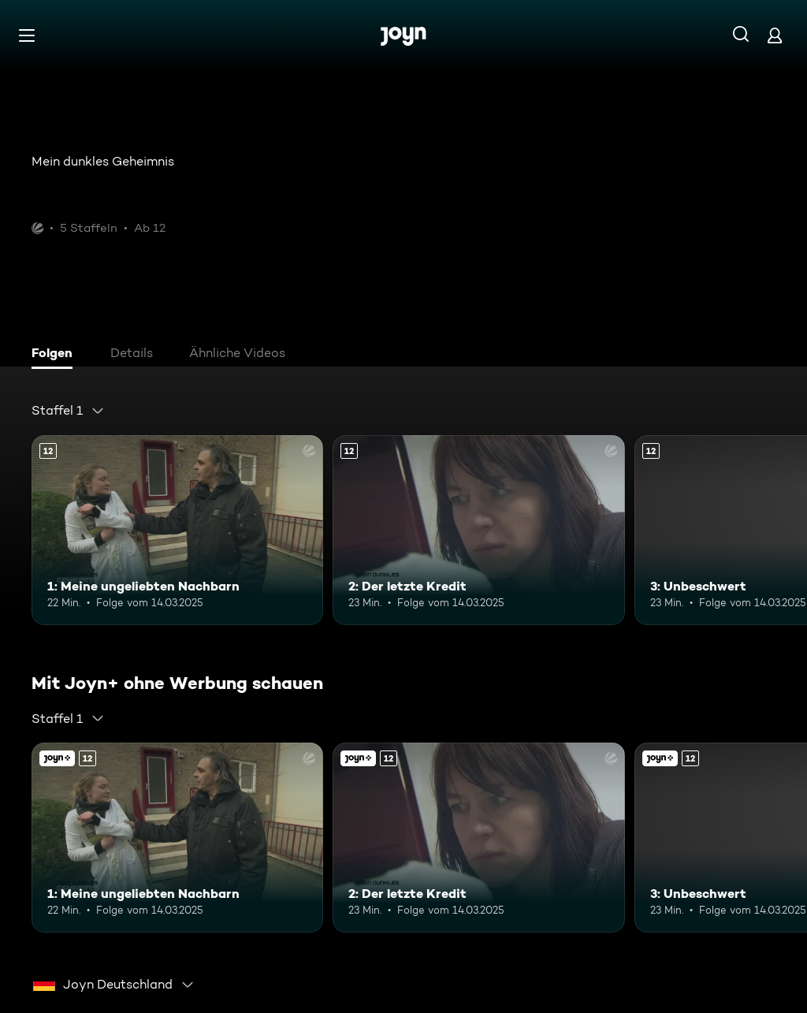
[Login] (775, 35)
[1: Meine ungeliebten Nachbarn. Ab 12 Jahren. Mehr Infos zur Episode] (177, 530)
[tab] (56, 355)
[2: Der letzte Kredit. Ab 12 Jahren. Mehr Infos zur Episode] (478, 530)
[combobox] (68, 410)
